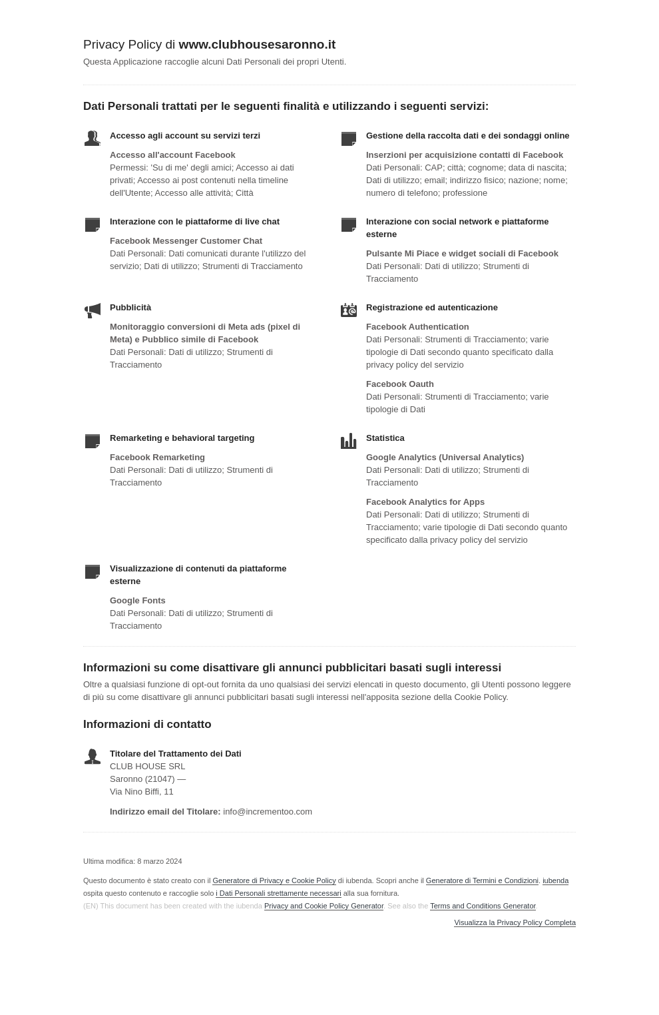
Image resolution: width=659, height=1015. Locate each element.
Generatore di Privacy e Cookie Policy (273, 880)
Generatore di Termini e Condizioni (482, 880)
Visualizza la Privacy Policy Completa (515, 922)
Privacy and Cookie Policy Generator (323, 906)
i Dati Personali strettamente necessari (278, 893)
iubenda (555, 880)
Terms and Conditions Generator (482, 906)
